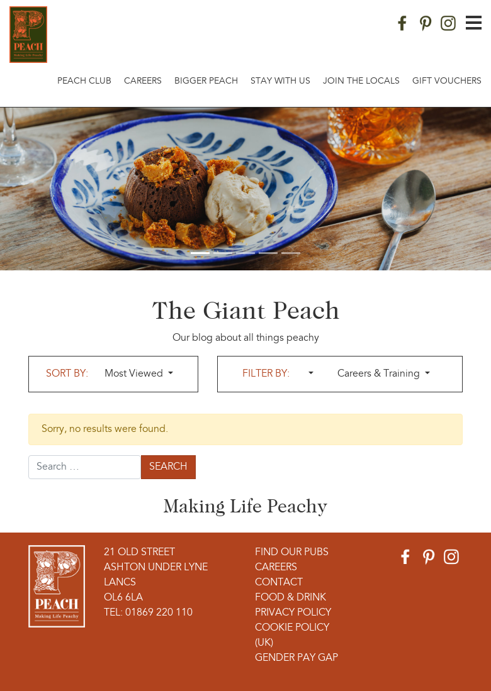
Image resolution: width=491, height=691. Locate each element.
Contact (279, 583)
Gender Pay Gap (296, 658)
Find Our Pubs (292, 552)
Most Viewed (135, 374)
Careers (143, 81)
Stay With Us (280, 81)
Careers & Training (379, 374)
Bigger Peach (206, 81)
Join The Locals (361, 81)
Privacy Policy (293, 613)
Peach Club (84, 81)
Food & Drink (290, 598)
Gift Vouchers (447, 81)
